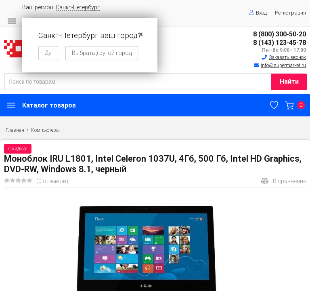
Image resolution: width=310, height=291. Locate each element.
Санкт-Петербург (78, 7)
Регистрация (290, 13)
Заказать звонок (287, 57)
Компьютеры (45, 130)
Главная (15, 130)
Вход (258, 13)
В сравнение (283, 181)
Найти (289, 81)
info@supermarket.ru (283, 65)
